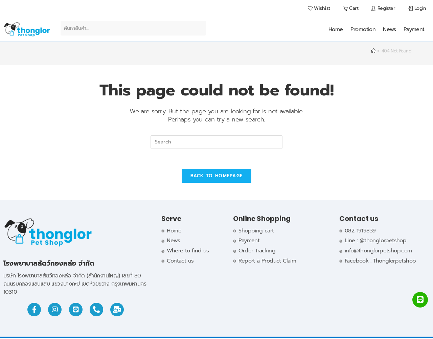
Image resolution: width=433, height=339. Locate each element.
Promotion (363, 29)
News (389, 29)
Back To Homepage (216, 176)
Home (335, 29)
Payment (414, 29)
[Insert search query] (216, 142)
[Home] (373, 51)
